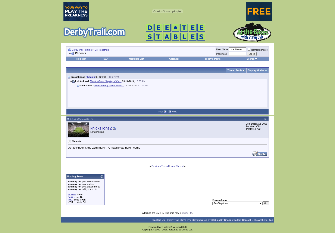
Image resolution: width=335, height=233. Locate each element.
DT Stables (214, 220)
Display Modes (256, 70)
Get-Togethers (101, 50)
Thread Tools (235, 70)
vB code (72, 194)
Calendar (174, 59)
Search (250, 59)
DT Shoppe (226, 220)
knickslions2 (101, 128)
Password (221, 54)
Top (271, 220)
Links (254, 220)
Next (174, 111)
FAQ (105, 59)
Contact (246, 220)
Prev (161, 111)
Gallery (237, 220)
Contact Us (158, 220)
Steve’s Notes (199, 220)
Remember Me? (258, 50)
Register (81, 59)
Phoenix (90, 77)
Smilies (71, 197)
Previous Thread (160, 166)
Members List (136, 59)
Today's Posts (212, 59)
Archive (262, 220)
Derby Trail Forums (82, 50)
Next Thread (177, 166)
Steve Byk (185, 220)
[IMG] (70, 199)
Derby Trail (173, 220)
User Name (222, 49)
